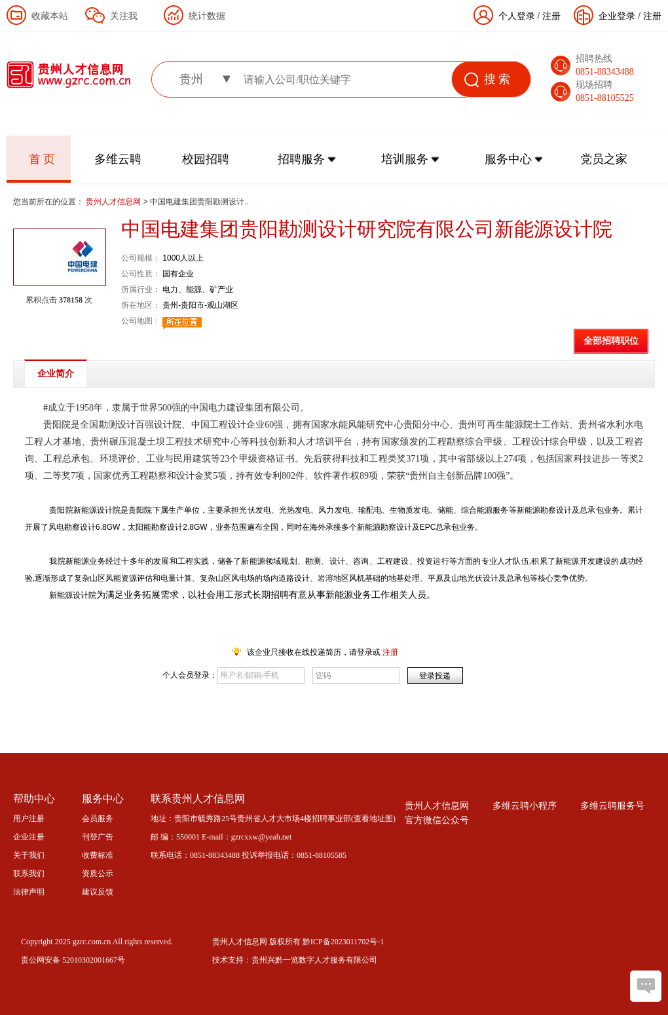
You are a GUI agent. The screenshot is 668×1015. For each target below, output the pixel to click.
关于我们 (29, 855)
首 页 (42, 159)
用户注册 (29, 818)
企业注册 (29, 836)
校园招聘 (205, 159)
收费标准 (97, 855)
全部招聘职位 (611, 341)
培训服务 (404, 159)
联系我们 (29, 873)
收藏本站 (49, 15)
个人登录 (516, 15)
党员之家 (603, 159)
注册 (652, 15)
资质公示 (97, 873)
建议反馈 (97, 891)
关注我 (124, 15)
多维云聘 (117, 159)
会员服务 (97, 818)
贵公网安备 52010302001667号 (73, 960)
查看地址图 (373, 818)
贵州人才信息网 (114, 201)
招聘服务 (301, 159)
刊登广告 (97, 836)
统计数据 (207, 15)
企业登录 (617, 15)
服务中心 (508, 159)
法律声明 (29, 891)
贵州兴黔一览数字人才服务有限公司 (314, 960)
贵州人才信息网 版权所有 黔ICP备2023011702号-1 (298, 941)
